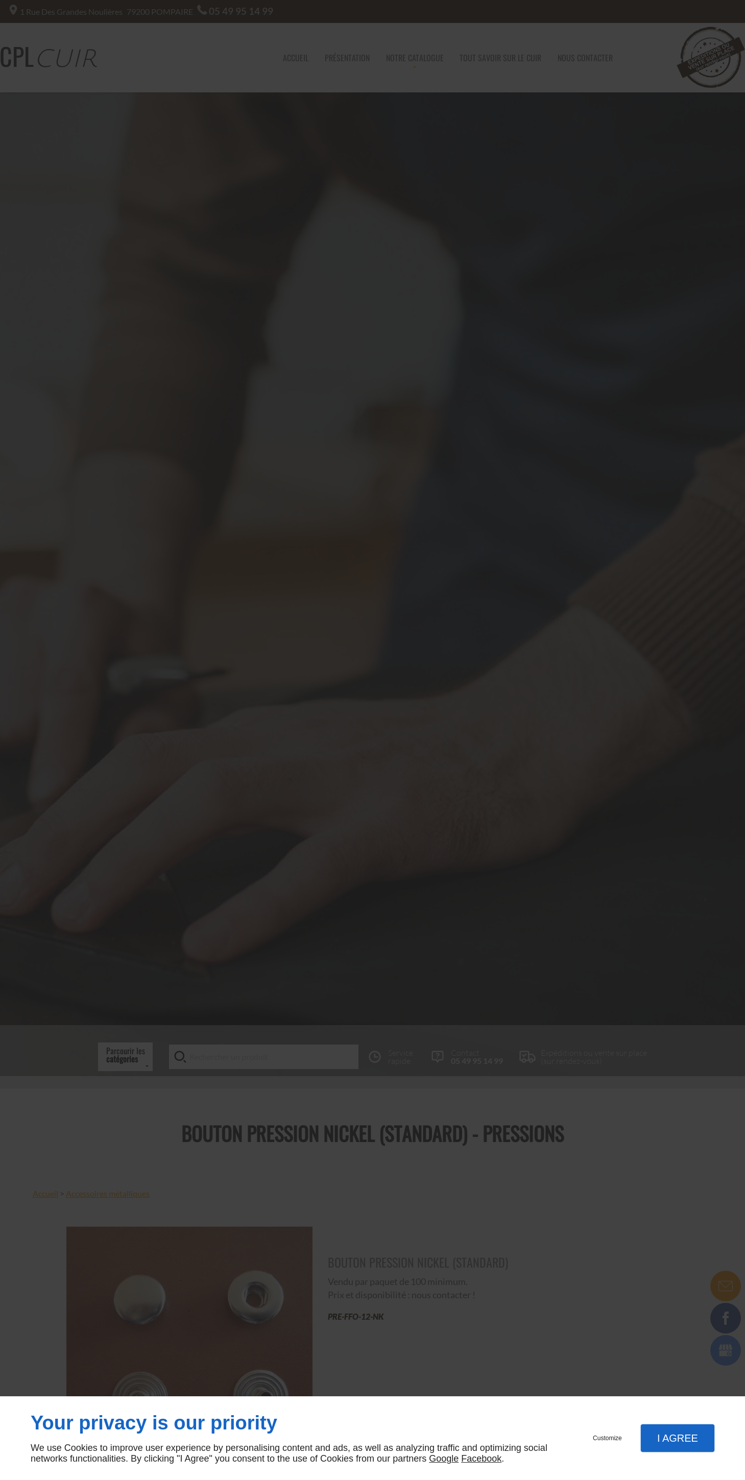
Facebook (481, 1458)
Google (444, 1458)
